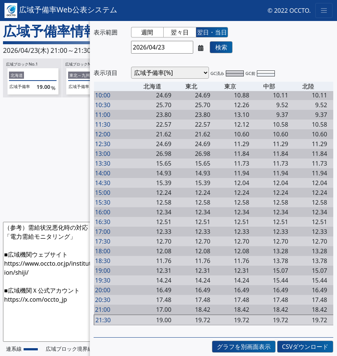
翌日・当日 (212, 32)
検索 (221, 47)
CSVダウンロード (305, 347)
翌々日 (180, 32)
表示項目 (106, 73)
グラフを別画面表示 (244, 347)
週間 (147, 32)
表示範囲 (106, 32)
